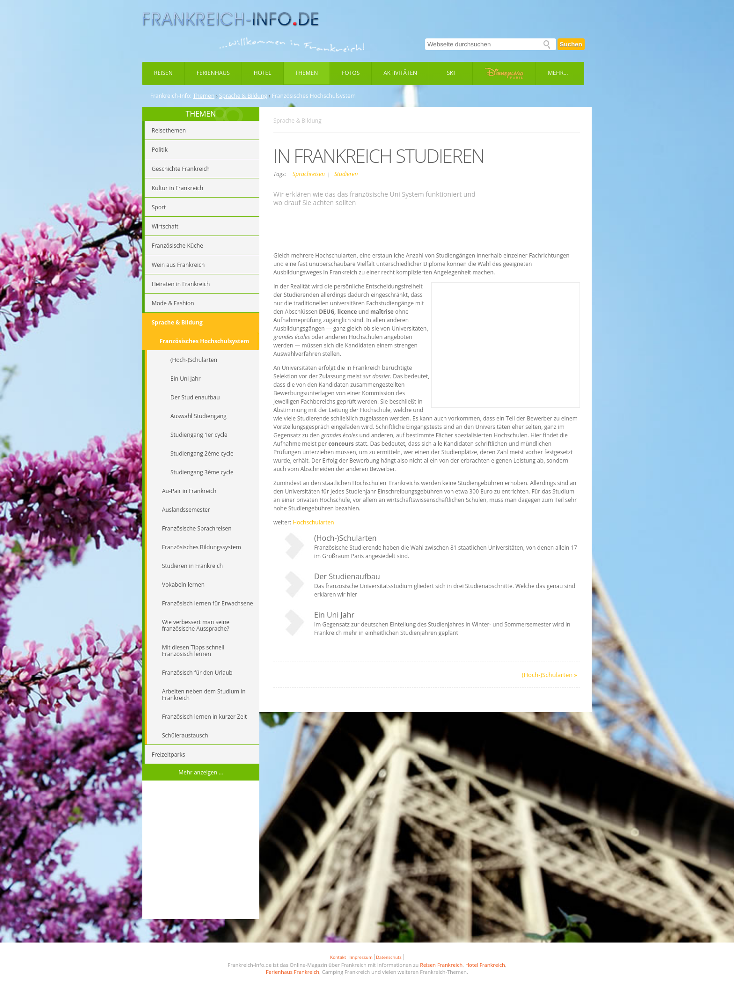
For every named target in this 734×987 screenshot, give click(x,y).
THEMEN (201, 114)
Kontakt (338, 957)
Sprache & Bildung (243, 96)
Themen (306, 73)
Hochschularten (313, 522)
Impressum (361, 957)
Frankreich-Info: (170, 96)
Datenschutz (388, 957)
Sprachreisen (309, 174)
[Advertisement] (200, 851)
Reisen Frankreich (441, 964)
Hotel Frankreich (485, 964)
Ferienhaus (213, 73)
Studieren (346, 174)
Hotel (263, 73)
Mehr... (558, 73)
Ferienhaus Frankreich (292, 971)
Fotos (351, 73)
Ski (451, 73)
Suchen (571, 44)
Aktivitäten (400, 73)
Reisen (163, 73)
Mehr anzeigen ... (200, 772)
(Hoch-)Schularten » (549, 674)
